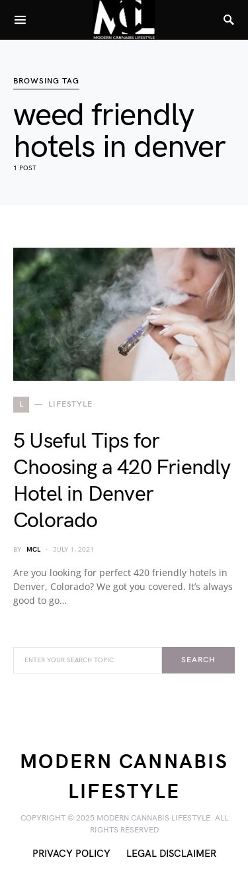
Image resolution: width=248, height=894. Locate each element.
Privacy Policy (71, 854)
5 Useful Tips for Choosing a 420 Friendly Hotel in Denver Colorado (122, 481)
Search (198, 660)
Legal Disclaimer (171, 854)
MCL (33, 550)
